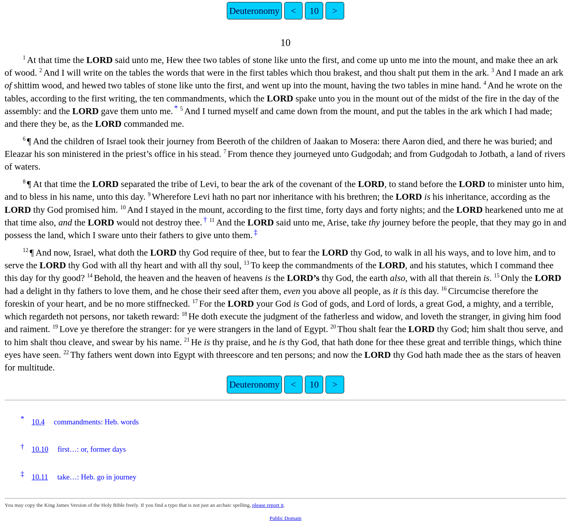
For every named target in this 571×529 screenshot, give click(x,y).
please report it (268, 505)
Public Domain (285, 518)
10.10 (40, 449)
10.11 (40, 477)
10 (314, 11)
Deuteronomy (254, 11)
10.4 (38, 422)
